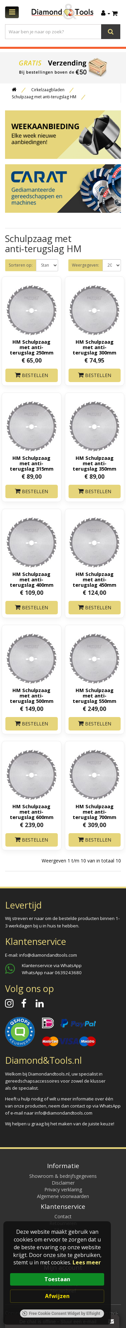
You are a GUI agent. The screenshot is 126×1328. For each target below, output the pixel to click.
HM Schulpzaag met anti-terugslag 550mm (94, 695)
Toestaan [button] (57, 1279)
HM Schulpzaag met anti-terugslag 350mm (94, 463)
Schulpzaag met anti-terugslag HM (44, 97)
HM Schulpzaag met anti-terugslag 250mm (31, 347)
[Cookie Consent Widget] (57, 1273)
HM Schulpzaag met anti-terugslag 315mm (31, 463)
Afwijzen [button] (57, 1296)
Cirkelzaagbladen (48, 90)
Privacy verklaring (63, 1189)
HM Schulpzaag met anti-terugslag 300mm (94, 347)
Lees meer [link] (87, 1262)
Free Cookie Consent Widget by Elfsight (61, 1313)
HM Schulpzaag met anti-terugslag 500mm (31, 695)
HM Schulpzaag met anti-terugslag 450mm (94, 579)
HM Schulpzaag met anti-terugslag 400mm (31, 579)
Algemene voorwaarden (63, 1196)
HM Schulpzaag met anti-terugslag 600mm (31, 811)
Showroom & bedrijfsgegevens (63, 1176)
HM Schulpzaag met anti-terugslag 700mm (94, 811)
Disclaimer (63, 1183)
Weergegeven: (85, 265)
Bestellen (31, 375)
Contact (63, 1216)
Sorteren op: (21, 265)
